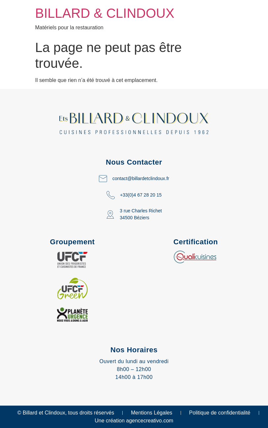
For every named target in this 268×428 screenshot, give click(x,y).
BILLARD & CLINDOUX (104, 13)
